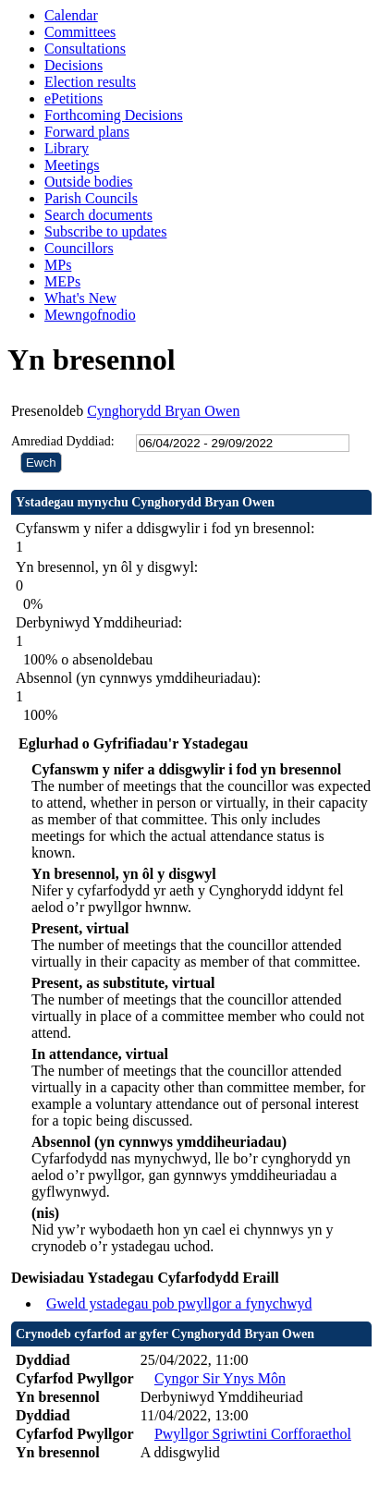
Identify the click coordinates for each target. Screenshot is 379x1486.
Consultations (85, 48)
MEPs (62, 281)
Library (66, 148)
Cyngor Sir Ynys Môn (220, 1378)
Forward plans (86, 132)
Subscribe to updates (105, 231)
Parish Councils (91, 198)
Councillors (79, 248)
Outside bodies (88, 181)
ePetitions (73, 98)
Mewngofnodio (90, 315)
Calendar (71, 15)
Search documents (98, 215)
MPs (57, 265)
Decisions (73, 65)
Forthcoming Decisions (113, 115)
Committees (80, 32)
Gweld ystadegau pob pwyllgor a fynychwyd (179, 1303)
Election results (90, 82)
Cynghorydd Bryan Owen (163, 411)
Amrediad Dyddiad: (63, 441)
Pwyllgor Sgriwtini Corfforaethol (252, 1434)
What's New (80, 298)
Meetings (72, 165)
